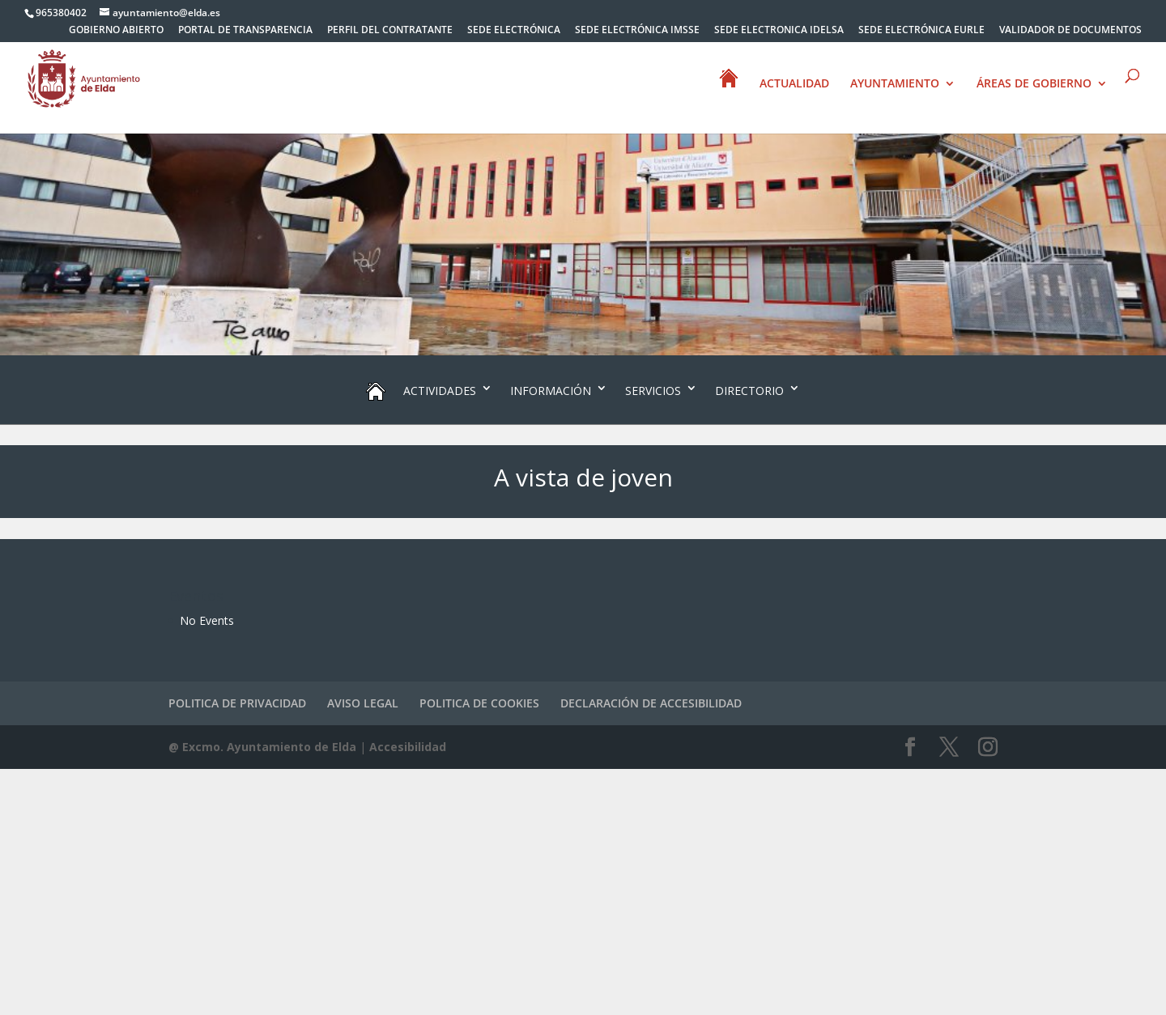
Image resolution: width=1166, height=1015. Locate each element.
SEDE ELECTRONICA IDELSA (779, 30)
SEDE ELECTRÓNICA (513, 30)
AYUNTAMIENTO (894, 84)
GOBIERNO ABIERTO (116, 30)
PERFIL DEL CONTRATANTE (390, 30)
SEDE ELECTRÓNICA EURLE (921, 30)
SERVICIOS (653, 390)
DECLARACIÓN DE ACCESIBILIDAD (651, 703)
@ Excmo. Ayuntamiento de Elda (262, 746)
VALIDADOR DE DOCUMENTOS (1070, 30)
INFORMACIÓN (550, 390)
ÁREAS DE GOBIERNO (1034, 84)
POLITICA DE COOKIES (479, 703)
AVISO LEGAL (362, 703)
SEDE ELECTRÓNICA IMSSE (637, 30)
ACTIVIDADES (439, 390)
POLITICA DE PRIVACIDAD (237, 703)
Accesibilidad (407, 746)
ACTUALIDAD (794, 84)
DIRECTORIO (749, 390)
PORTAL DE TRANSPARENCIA (245, 30)
